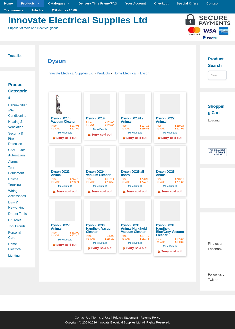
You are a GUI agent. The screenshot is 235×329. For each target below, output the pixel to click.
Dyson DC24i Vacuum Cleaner (98, 173)
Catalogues (61, 3)
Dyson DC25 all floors (132, 173)
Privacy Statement (125, 317)
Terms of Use (101, 317)
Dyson (56, 60)
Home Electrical (124, 73)
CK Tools (14, 220)
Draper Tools (17, 214)
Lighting (14, 255)
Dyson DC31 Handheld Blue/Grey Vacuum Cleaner (170, 230)
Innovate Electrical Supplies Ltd (77, 20)
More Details (65, 132)
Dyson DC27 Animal (60, 226)
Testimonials (13, 10)
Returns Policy (150, 317)
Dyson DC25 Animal (165, 173)
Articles (37, 10)
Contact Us (82, 317)
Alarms (13, 161)
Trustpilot (14, 55)
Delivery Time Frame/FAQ (98, 3)
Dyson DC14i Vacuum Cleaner (63, 120)
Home (8, 3)
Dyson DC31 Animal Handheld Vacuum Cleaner (134, 228)
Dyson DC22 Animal (165, 120)
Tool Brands (17, 226)
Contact (212, 3)
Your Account (135, 3)
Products (32, 3)
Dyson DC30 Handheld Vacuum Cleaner (99, 228)
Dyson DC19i (95, 118)
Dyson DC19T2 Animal (132, 120)
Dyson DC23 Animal (60, 173)
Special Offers (187, 3)
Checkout (161, 3)
